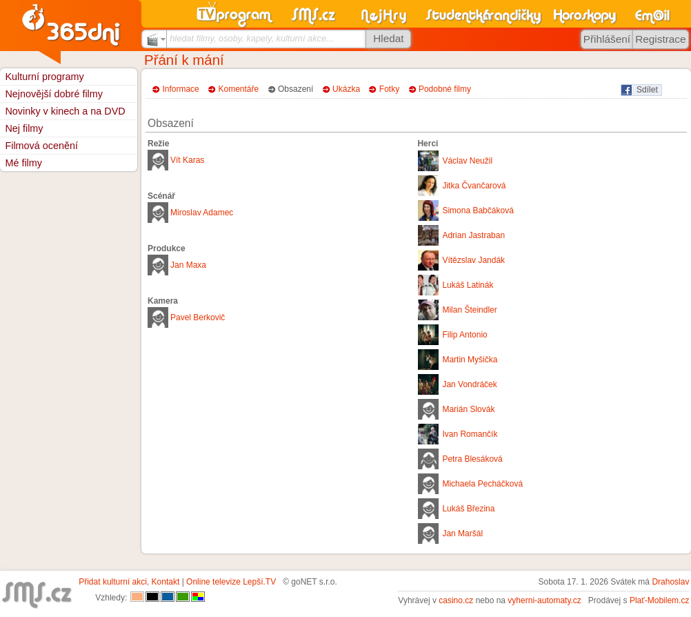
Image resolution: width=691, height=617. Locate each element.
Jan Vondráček (469, 384)
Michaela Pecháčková (482, 484)
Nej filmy (24, 128)
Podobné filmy (445, 89)
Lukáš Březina (468, 508)
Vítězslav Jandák (473, 260)
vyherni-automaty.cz (544, 600)
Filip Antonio (464, 335)
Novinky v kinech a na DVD (65, 111)
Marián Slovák (468, 409)
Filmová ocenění (41, 145)
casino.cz (456, 600)
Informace (180, 89)
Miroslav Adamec (201, 212)
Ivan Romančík (469, 434)
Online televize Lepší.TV (231, 582)
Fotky (389, 89)
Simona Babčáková (477, 210)
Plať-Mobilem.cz (660, 600)
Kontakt (166, 582)
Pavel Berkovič (197, 317)
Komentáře (239, 89)
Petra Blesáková (472, 459)
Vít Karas (187, 160)
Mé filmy (23, 162)
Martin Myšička (469, 359)
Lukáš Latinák (467, 285)
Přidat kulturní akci (113, 582)
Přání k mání (184, 60)
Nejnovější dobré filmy (54, 93)
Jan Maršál (462, 533)
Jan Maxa (188, 265)
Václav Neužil (467, 161)
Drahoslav (670, 582)
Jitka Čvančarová (473, 185)
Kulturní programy (44, 76)
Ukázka (346, 89)
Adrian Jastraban (473, 235)
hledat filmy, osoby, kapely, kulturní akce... (252, 38)
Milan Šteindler (469, 310)
